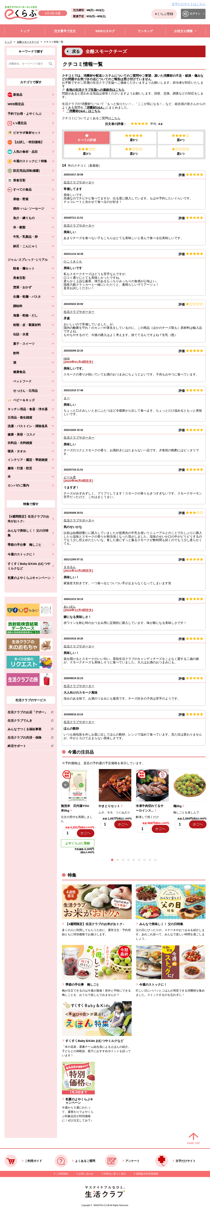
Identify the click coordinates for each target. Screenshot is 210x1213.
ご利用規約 (62, 1173)
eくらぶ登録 (164, 14)
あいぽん (70, 606)
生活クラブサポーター (79, 182)
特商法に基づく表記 (115, 1173)
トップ (8, 41)
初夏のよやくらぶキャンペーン (29, 578)
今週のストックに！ (21, 554)
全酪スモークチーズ (28, 41)
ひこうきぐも (73, 261)
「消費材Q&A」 (94, 107)
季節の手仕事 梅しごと (24, 544)
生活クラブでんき (28, 721)
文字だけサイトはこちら (188, 4)
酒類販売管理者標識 (147, 1173)
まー (67, 398)
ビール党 (70, 477)
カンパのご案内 (18, 485)
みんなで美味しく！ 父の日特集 (28, 533)
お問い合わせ (86, 1173)
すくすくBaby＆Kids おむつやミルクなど (29, 566)
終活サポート (28, 746)
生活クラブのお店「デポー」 (28, 712)
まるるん (70, 567)
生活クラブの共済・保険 (28, 738)
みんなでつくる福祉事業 (28, 729)
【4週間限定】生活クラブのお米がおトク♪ (28, 519)
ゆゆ (67, 358)
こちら (115, 118)
